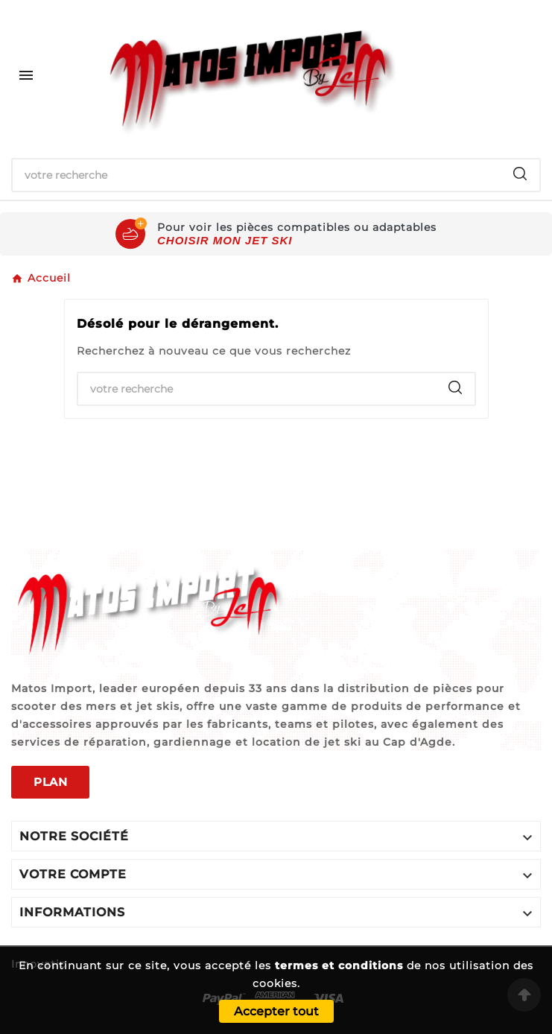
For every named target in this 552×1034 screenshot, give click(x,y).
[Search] (520, 173)
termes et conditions (339, 965)
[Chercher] (257, 175)
